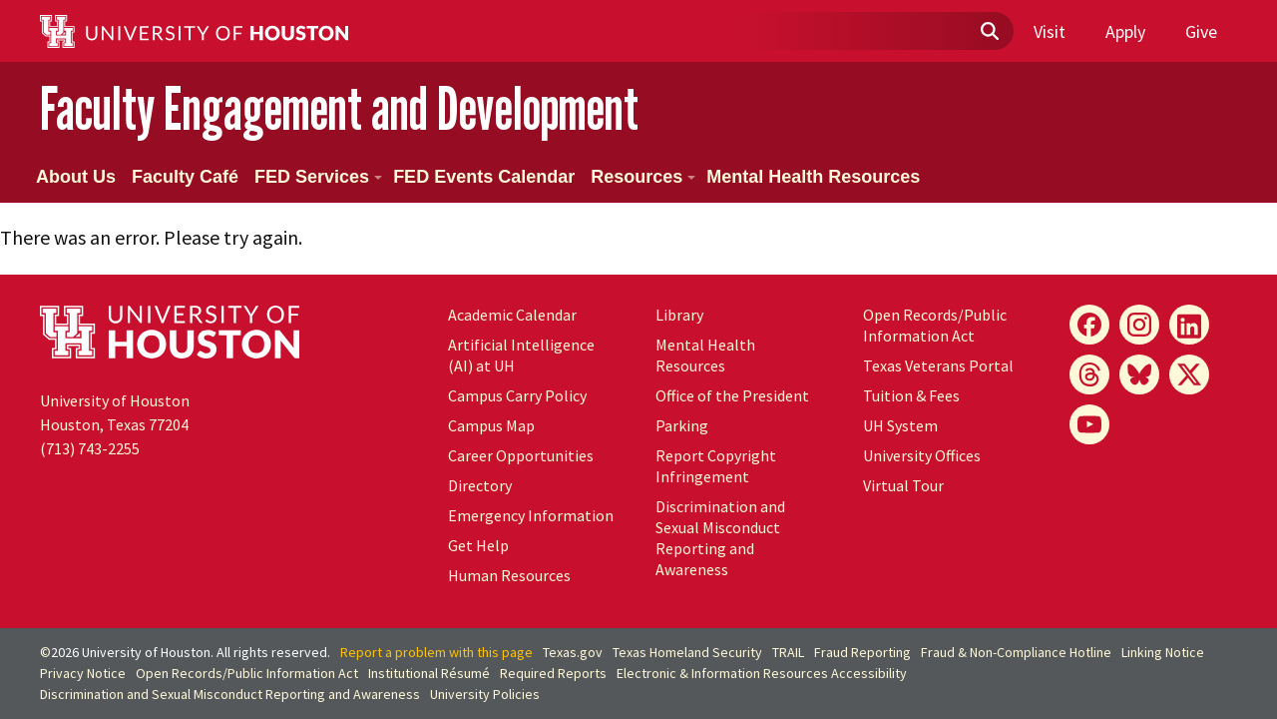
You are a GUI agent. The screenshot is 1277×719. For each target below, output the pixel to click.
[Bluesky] (1139, 374)
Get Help (478, 545)
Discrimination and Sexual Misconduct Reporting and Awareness (720, 537)
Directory (480, 485)
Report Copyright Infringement (715, 465)
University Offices (922, 455)
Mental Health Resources (813, 177)
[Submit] (989, 32)
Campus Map (491, 425)
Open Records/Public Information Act (935, 325)
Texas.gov (573, 652)
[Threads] (1089, 374)
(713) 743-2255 (90, 448)
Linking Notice (1162, 652)
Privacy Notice (83, 673)
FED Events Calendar (484, 177)
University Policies (485, 694)
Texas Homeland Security (687, 652)
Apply (1125, 31)
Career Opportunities (521, 455)
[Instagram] (1139, 325)
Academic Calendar (512, 315)
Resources (643, 177)
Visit (1049, 31)
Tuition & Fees (911, 395)
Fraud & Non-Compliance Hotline (1016, 652)
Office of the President (732, 395)
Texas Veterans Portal (938, 365)
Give (1201, 31)
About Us (76, 177)
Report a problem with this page (436, 652)
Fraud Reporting (862, 652)
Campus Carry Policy (517, 395)
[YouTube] (1089, 424)
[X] (1189, 374)
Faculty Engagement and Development (339, 108)
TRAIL (788, 652)
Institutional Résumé (429, 673)
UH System (900, 425)
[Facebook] (1089, 325)
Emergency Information (531, 515)
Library (679, 315)
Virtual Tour (903, 485)
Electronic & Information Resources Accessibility (762, 673)
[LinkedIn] (1189, 325)
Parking (681, 425)
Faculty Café (185, 177)
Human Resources (509, 575)
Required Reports (553, 673)
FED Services (318, 177)
